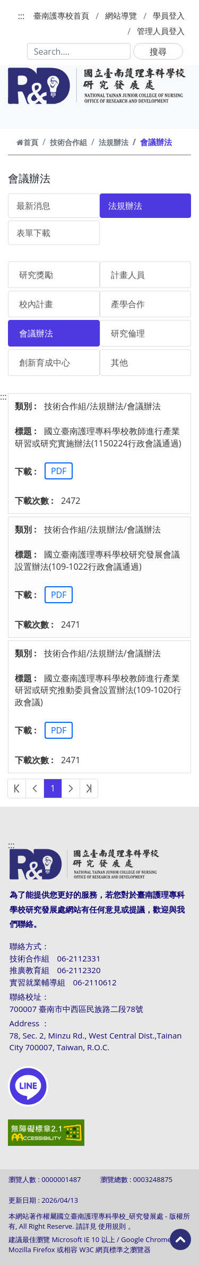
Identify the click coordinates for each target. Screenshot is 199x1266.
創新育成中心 (44, 362)
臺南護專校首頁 (61, 15)
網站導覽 (121, 15)
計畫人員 (128, 275)
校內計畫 (36, 304)
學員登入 (169, 15)
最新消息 (33, 206)
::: (21, 16)
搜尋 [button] (158, 51)
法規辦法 (113, 142)
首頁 (27, 142)
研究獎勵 (36, 275)
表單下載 (33, 233)
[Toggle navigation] (22, 117)
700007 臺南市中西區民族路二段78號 (77, 1008)
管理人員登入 (161, 31)
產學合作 (128, 304)
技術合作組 (68, 142)
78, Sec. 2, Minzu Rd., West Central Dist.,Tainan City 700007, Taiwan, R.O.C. (96, 1041)
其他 (119, 362)
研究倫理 (128, 333)
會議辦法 (36, 333)
